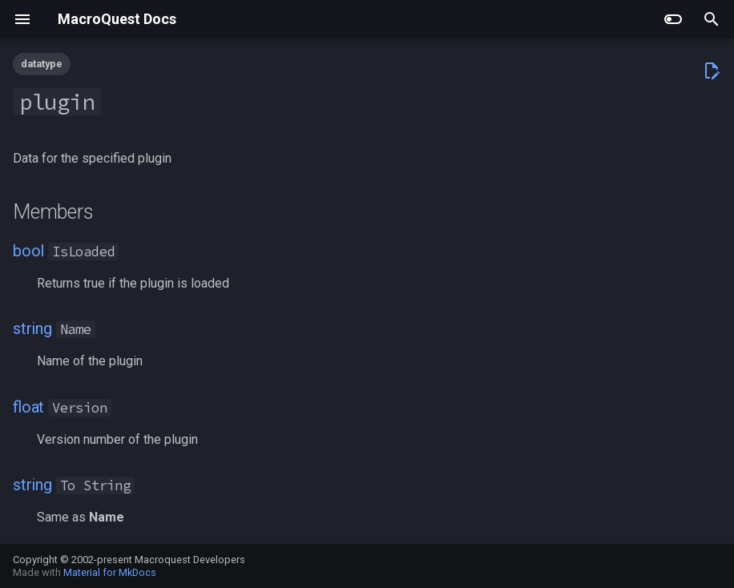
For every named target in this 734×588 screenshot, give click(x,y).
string (32, 328)
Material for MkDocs (109, 572)
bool (28, 250)
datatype (42, 64)
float (28, 407)
